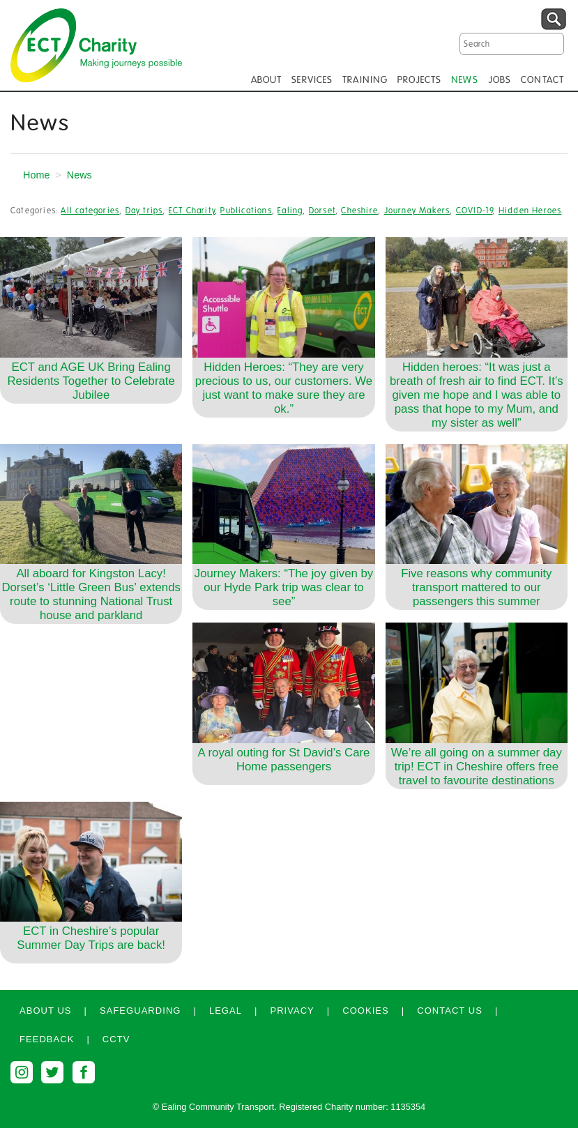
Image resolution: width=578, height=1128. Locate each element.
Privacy (292, 1010)
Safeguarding (140, 1010)
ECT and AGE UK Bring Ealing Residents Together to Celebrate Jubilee (90, 381)
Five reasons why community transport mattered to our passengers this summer (476, 587)
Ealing (290, 210)
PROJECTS (419, 80)
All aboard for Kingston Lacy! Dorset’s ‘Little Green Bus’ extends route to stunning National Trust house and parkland (91, 594)
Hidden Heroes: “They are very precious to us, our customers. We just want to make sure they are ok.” (283, 388)
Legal (225, 1010)
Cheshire (359, 210)
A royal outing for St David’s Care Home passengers (284, 759)
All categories (90, 210)
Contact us (449, 1010)
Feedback (47, 1039)
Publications (245, 210)
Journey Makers (417, 210)
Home (36, 175)
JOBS (499, 80)
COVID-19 (474, 210)
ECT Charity (192, 210)
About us (46, 1010)
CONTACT (542, 80)
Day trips (144, 210)
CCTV (116, 1039)
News (79, 175)
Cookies (365, 1010)
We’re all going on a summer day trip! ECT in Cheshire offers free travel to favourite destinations (476, 766)
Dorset (322, 210)
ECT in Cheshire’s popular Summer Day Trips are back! (91, 938)
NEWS (464, 80)
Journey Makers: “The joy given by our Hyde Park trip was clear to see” (284, 587)
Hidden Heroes (530, 210)
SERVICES (312, 80)
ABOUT (266, 80)
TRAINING (365, 80)
